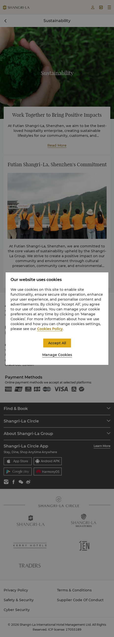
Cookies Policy (50, 329)
